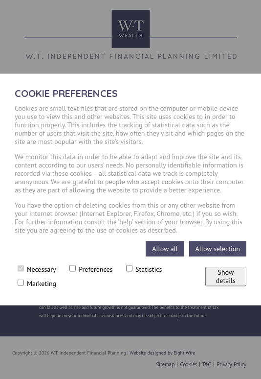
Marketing (37, 283)
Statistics (144, 269)
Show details (226, 276)
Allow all (165, 248)
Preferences (90, 269)
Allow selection (218, 248)
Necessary (37, 269)
